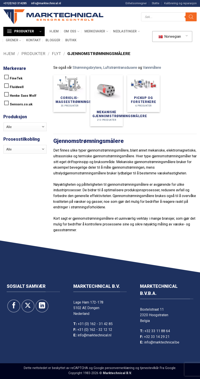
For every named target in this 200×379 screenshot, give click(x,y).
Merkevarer (96, 31)
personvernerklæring (119, 368)
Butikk (71, 40)
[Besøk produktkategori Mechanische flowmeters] (106, 100)
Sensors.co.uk (21, 104)
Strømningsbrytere (87, 67)
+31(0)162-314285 (15, 3)
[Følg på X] (28, 306)
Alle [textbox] (9, 127)
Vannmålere (152, 67)
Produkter (33, 53)
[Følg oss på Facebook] (13, 306)
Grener (13, 40)
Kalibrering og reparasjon (180, 3)
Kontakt (33, 40)
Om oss (71, 31)
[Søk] (191, 16)
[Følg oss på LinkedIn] (42, 306)
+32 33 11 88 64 (157, 331)
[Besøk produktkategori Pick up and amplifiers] (143, 93)
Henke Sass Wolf (23, 96)
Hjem (54, 31)
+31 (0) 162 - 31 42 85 (95, 324)
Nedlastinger (126, 31)
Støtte (155, 3)
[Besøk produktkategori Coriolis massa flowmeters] (69, 93)
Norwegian (170, 36)
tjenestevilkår (149, 368)
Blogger (53, 40)
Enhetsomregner (136, 3)
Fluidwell (17, 87)
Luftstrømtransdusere (120, 67)
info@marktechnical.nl (46, 3)
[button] (24, 31)
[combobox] (25, 126)
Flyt (56, 53)
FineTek (16, 78)
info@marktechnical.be (161, 342)
